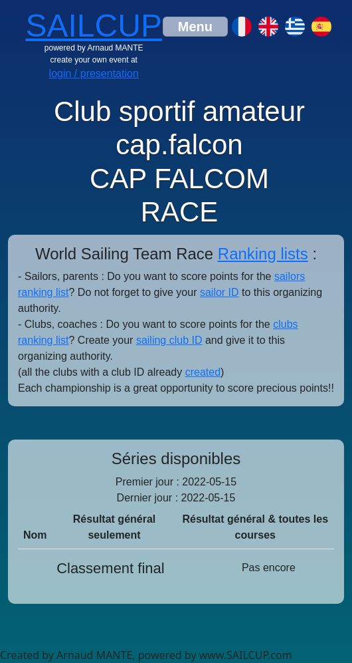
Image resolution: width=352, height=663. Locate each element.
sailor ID (219, 292)
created (202, 372)
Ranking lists (263, 254)
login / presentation (94, 73)
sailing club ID (169, 340)
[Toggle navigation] (195, 27)
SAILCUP (94, 25)
